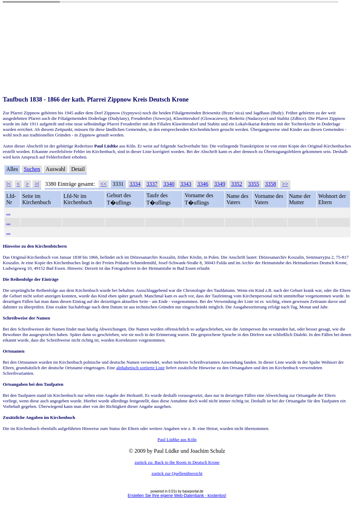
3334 (135, 184)
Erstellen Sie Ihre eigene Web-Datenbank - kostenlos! (177, 495)
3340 (169, 184)
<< (104, 184)
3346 (202, 184)
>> (285, 184)
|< (9, 184)
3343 (186, 184)
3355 (253, 184)
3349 (219, 184)
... (8, 213)
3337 (152, 184)
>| (37, 184)
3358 (270, 184)
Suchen (32, 169)
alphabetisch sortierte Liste (140, 367)
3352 (236, 184)
